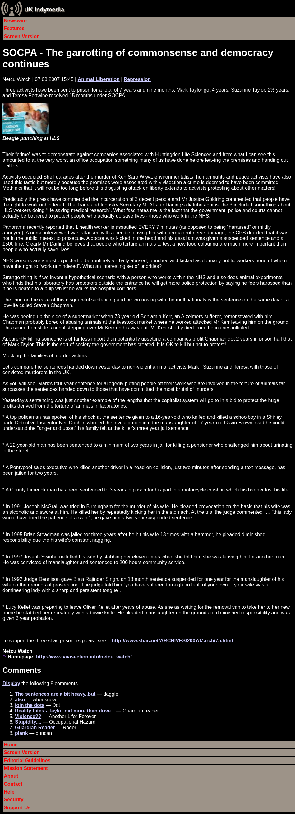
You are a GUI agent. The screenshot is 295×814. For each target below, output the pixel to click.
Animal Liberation (99, 79)
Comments (21, 670)
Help (9, 791)
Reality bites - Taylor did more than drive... (65, 710)
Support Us (17, 807)
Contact (13, 784)
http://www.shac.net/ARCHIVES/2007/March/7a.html (172, 640)
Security (13, 799)
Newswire (15, 20)
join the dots (29, 705)
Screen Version (22, 36)
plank (21, 733)
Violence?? (28, 716)
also (20, 699)
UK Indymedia (44, 9)
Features (14, 28)
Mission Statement (26, 768)
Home (10, 744)
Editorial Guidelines (27, 760)
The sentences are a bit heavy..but (55, 694)
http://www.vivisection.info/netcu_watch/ (84, 656)
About (11, 776)
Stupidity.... (28, 722)
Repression (137, 79)
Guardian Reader (35, 727)
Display (11, 683)
